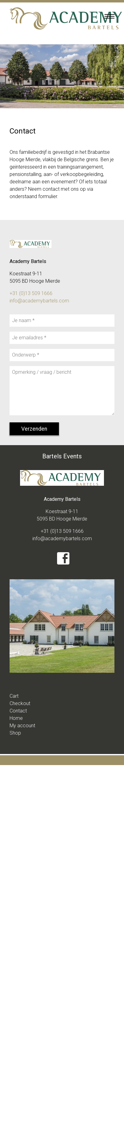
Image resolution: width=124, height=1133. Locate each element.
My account (22, 725)
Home (16, 718)
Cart (14, 696)
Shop (15, 733)
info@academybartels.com (39, 301)
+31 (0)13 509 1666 (31, 293)
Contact (18, 711)
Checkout (20, 703)
